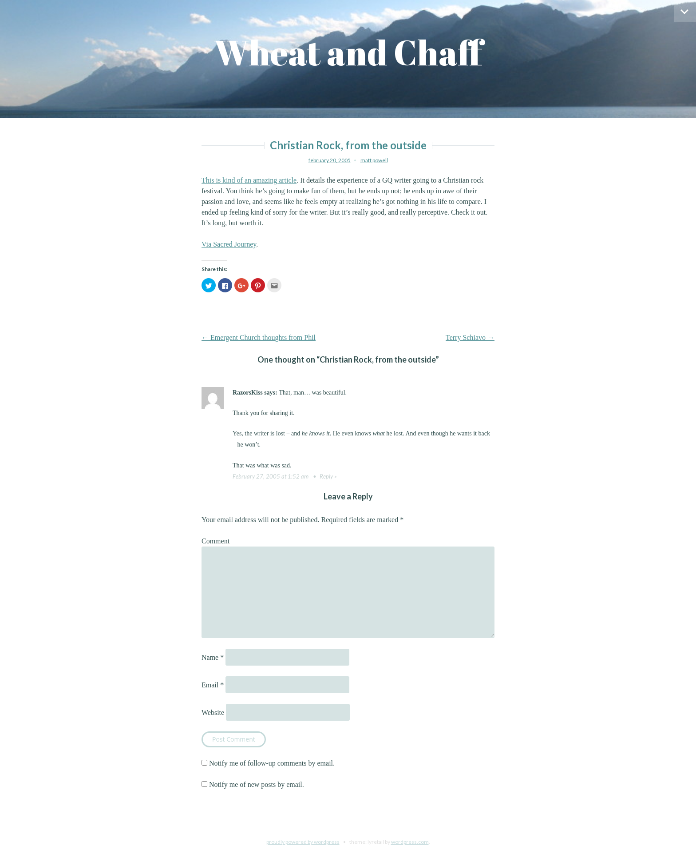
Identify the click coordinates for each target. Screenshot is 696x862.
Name (213, 657)
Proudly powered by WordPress (303, 841)
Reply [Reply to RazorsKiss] (326, 476)
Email (213, 685)
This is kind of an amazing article (249, 180)
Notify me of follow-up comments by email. (272, 763)
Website (213, 712)
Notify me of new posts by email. (256, 784)
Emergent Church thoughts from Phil (259, 337)
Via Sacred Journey (229, 244)
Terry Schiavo (470, 337)
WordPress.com (410, 841)
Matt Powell (374, 160)
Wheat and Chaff (348, 52)
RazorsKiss (248, 392)
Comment (215, 541)
